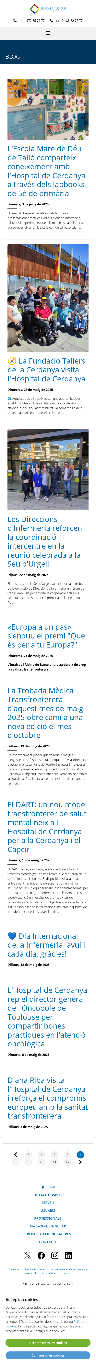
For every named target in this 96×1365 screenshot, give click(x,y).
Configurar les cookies (48, 1355)
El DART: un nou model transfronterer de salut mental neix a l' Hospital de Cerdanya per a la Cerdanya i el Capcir (47, 826)
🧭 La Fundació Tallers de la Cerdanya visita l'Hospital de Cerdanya (46, 369)
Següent (80, 1162)
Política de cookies (35, 1269)
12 (67, 1162)
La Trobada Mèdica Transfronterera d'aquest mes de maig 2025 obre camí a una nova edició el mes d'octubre (45, 712)
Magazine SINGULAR (48, 1226)
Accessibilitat (49, 1273)
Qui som (48, 1187)
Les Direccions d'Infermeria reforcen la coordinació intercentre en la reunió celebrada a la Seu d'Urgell (44, 541)
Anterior (15, 1154)
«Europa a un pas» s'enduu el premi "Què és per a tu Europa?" (46, 636)
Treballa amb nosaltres (48, 1234)
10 (41, 1162)
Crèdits (67, 1273)
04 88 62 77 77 (72, 20)
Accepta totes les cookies (48, 1343)
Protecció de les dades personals (69, 1269)
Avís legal (30, 1273)
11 (54, 1162)
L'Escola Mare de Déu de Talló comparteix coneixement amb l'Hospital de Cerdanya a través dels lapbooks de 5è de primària (46, 170)
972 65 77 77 (35, 20)
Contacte (48, 1242)
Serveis (48, 1203)
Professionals (48, 1218)
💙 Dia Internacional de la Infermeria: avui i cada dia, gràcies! (46, 945)
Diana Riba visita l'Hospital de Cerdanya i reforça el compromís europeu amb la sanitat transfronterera (47, 1098)
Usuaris (48, 1210)
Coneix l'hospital (48, 1195)
